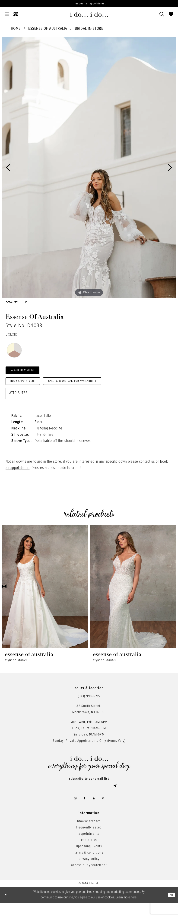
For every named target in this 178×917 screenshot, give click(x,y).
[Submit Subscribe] (114, 797)
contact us (147, 471)
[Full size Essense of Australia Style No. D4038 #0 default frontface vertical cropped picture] (89, 167)
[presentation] (45, 596)
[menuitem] (6, 14)
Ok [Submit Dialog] (170, 909)
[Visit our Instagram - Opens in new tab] (72, 811)
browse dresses (89, 835)
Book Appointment (28, 389)
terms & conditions (89, 866)
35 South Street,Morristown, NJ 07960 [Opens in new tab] (89, 719)
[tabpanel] (89, 167)
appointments (89, 848)
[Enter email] (89, 797)
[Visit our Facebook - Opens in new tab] (83, 811)
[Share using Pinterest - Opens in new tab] (26, 303)
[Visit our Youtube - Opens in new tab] (95, 811)
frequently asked (89, 841)
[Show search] (161, 14)
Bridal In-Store (89, 28)
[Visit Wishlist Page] (171, 14)
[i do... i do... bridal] (89, 14)
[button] (6, 14)
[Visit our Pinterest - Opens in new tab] (106, 811)
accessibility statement (89, 879)
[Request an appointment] (89, 3)
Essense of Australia (47, 28)
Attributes (18, 403)
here (134, 911)
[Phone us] (15, 14)
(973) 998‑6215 (89, 706)
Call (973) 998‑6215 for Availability (94, 389)
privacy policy (89, 873)
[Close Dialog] (7, 909)
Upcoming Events (89, 860)
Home (16, 28)
